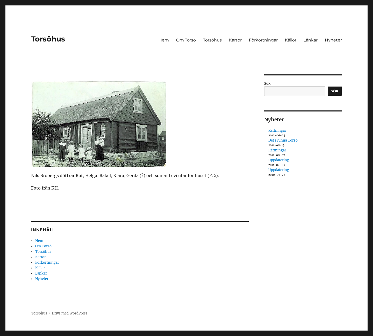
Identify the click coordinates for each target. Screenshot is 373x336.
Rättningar (277, 130)
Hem (164, 40)
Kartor (235, 40)
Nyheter (333, 40)
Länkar (311, 40)
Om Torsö (186, 40)
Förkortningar (263, 40)
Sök (267, 83)
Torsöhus (48, 38)
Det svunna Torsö (283, 140)
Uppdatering (278, 160)
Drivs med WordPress (70, 313)
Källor (290, 40)
